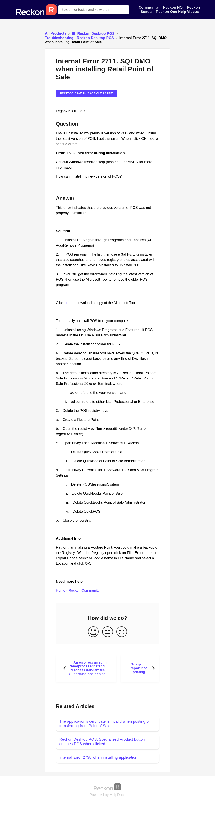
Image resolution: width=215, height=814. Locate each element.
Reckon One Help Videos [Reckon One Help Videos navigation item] (177, 12)
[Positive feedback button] (93, 632)
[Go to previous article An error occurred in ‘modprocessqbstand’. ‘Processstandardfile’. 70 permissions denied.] (86, 668)
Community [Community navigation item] (149, 7)
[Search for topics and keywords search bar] (93, 9)
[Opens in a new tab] (108, 786)
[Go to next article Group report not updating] (140, 668)
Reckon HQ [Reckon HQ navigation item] (173, 7)
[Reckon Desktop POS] (94, 33)
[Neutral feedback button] (107, 632)
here (68, 303)
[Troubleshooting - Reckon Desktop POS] (80, 38)
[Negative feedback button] (121, 632)
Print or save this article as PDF (86, 93)
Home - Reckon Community (77, 590)
